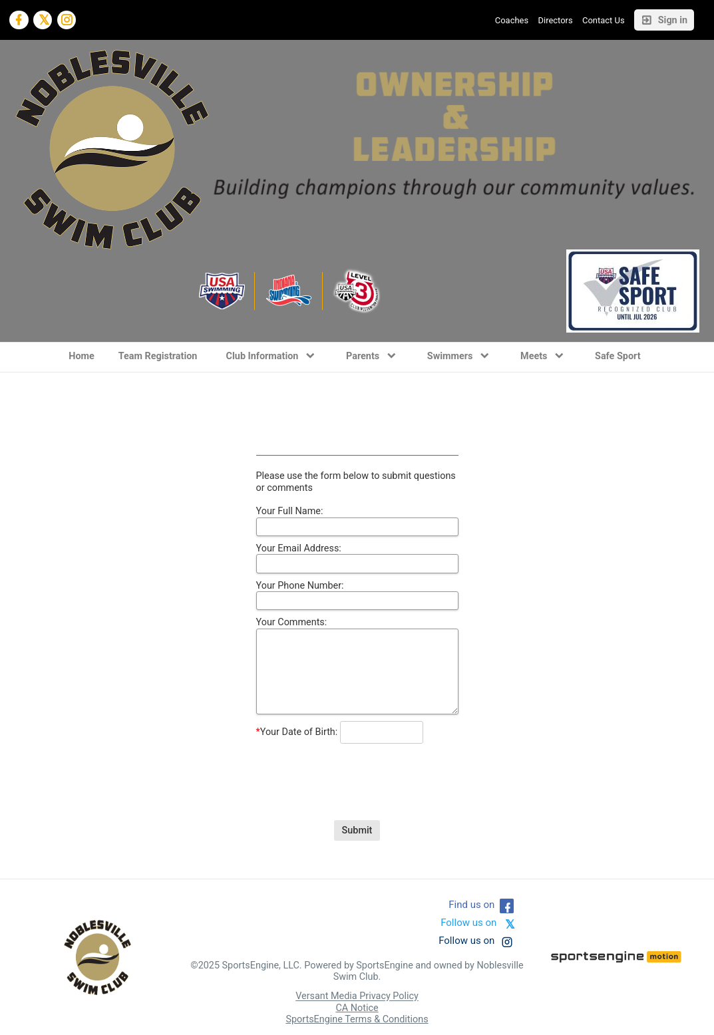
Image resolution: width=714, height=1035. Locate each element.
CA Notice (356, 1008)
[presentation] (357, 772)
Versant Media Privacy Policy (357, 996)
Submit (357, 830)
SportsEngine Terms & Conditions (356, 1019)
